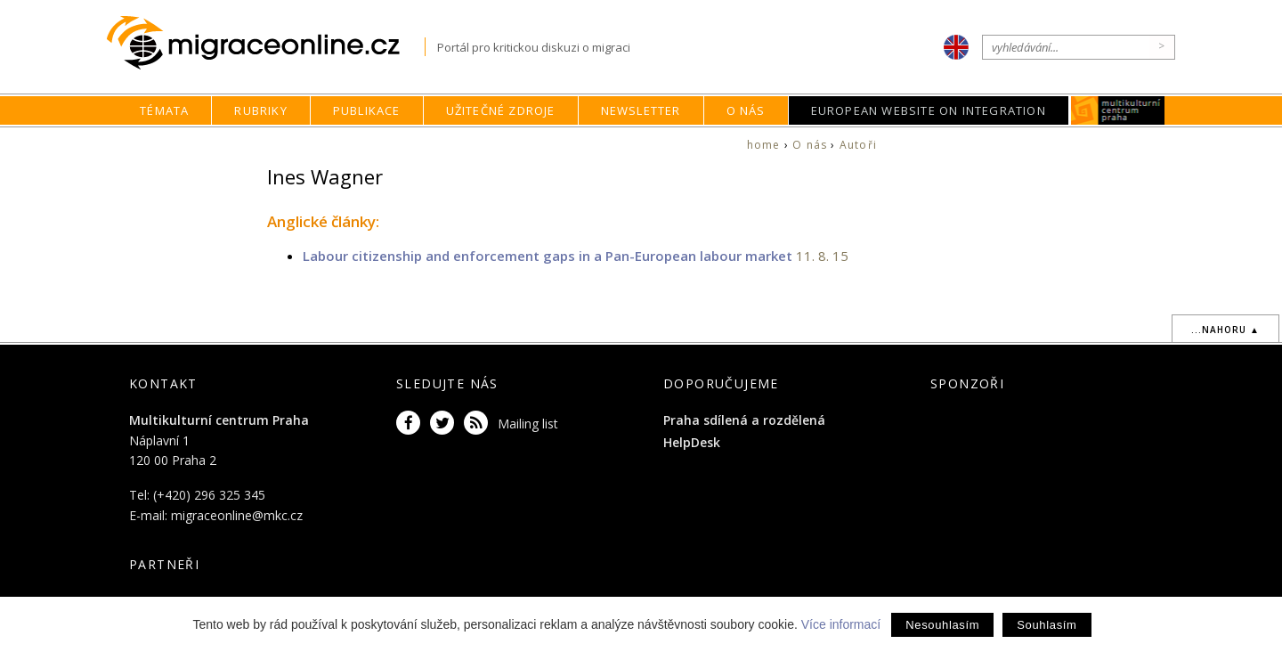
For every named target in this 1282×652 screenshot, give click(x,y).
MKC (1118, 110)
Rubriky (260, 110)
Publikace (367, 110)
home (764, 144)
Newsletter (641, 110)
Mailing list (528, 423)
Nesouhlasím (942, 625)
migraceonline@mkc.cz (237, 515)
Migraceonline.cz (266, 43)
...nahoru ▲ (1225, 329)
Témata (164, 110)
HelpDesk (691, 442)
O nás (746, 110)
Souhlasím (1046, 625)
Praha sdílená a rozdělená (744, 420)
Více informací (840, 624)
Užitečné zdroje (501, 110)
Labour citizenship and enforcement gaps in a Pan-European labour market (549, 256)
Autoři (858, 144)
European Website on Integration (928, 110)
